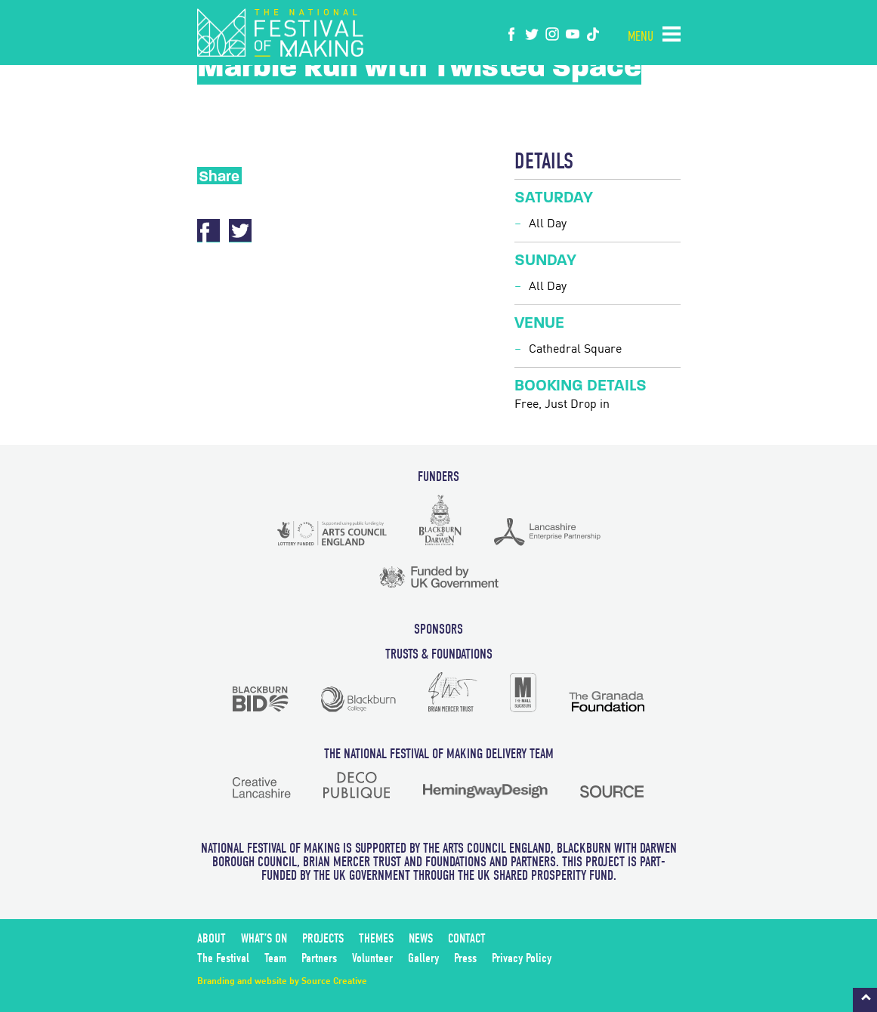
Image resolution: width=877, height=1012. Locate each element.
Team (275, 958)
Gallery (423, 958)
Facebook (511, 34)
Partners (319, 958)
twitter (532, 34)
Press (465, 958)
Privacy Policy (521, 958)
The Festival (223, 958)
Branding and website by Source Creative (282, 981)
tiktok (593, 34)
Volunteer (372, 958)
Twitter (240, 230)
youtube (572, 34)
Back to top (865, 1000)
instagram (552, 34)
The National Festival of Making (280, 32)
